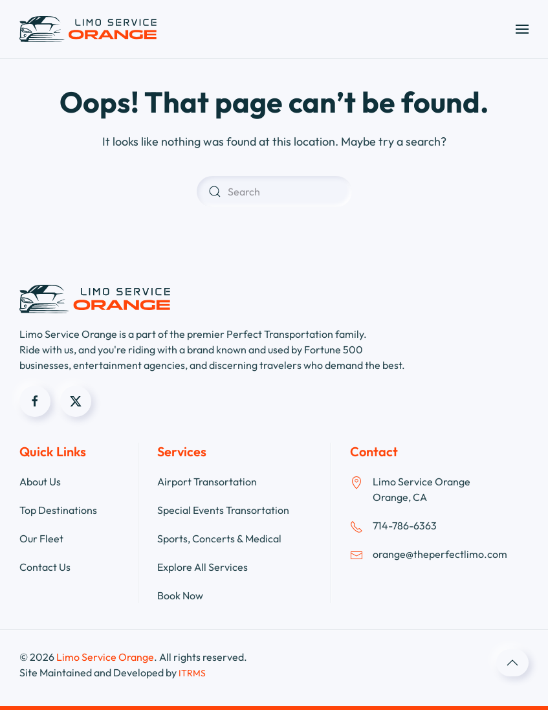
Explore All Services (202, 566)
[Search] (274, 191)
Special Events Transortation (223, 510)
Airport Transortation (207, 481)
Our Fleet (41, 538)
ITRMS (192, 673)
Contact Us (45, 566)
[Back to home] (88, 29)
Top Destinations (58, 510)
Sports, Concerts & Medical (219, 538)
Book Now (180, 595)
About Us (40, 481)
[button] (522, 29)
